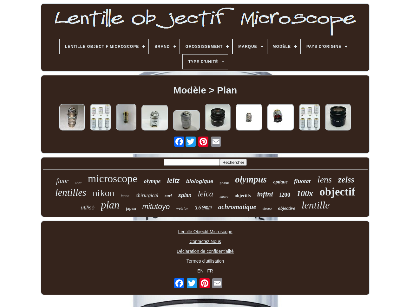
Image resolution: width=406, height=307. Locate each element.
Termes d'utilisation (205, 261)
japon (125, 196)
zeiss (346, 179)
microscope (113, 178)
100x (305, 193)
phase (224, 183)
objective (286, 208)
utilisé (87, 208)
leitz (173, 180)
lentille (316, 205)
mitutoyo (156, 206)
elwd (78, 183)
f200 (285, 194)
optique (280, 181)
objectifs (243, 195)
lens (325, 179)
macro (223, 196)
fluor (62, 180)
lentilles (70, 192)
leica (205, 193)
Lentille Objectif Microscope (205, 231)
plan (110, 205)
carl (168, 195)
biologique (199, 181)
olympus (251, 179)
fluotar (302, 181)
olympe (152, 181)
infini (265, 194)
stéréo (267, 208)
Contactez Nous (205, 241)
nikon (103, 193)
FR (210, 270)
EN (200, 270)
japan (131, 208)
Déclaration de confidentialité (205, 251)
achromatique (237, 207)
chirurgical (147, 195)
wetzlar (182, 208)
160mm (203, 208)
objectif (337, 192)
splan (185, 195)
